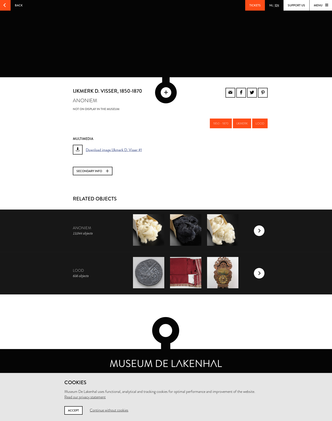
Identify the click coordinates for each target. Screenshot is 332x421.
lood (260, 123)
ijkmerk (242, 123)
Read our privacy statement (85, 397)
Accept (73, 410)
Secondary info (92, 171)
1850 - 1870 (220, 123)
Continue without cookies (109, 410)
